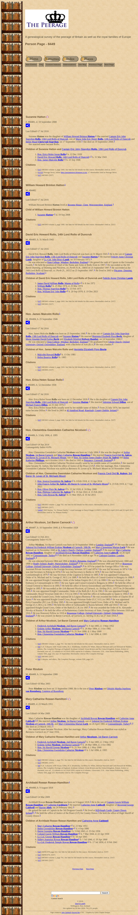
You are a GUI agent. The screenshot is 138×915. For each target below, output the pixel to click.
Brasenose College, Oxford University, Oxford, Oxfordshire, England (79, 565)
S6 (39, 647)
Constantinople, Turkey (44, 555)
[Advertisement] (80, 92)
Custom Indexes (53, 64)
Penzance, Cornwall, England (98, 460)
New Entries (31, 64)
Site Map (82, 64)
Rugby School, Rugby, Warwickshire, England (55, 563)
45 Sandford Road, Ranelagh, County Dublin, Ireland (92, 410)
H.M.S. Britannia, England (82, 561)
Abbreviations (69, 64)
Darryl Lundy (80, 903)
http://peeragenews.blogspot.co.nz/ (74, 172)
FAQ (41, 64)
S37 (39, 170)
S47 (39, 852)
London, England (104, 544)
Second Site (76, 912)
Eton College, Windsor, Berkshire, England (67, 262)
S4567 (40, 510)
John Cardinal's (66, 912)
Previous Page (95, 64)
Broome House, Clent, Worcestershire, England (90, 204)
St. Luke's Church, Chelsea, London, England (79, 550)
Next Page (109, 64)
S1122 (40, 172)
